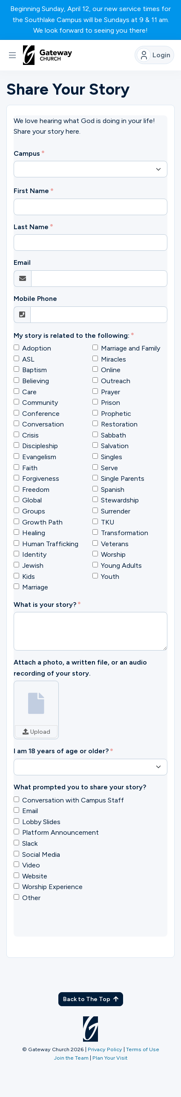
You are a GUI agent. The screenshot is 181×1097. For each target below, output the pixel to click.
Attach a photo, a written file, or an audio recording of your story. (80, 667)
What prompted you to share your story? (80, 787)
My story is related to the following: (71, 335)
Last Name (31, 227)
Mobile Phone (35, 299)
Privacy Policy (105, 1049)
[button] (12, 55)
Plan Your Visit (109, 1058)
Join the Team (71, 1058)
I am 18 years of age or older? (61, 751)
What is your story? (45, 604)
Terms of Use (142, 1049)
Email (22, 262)
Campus (27, 153)
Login (153, 55)
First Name (31, 191)
